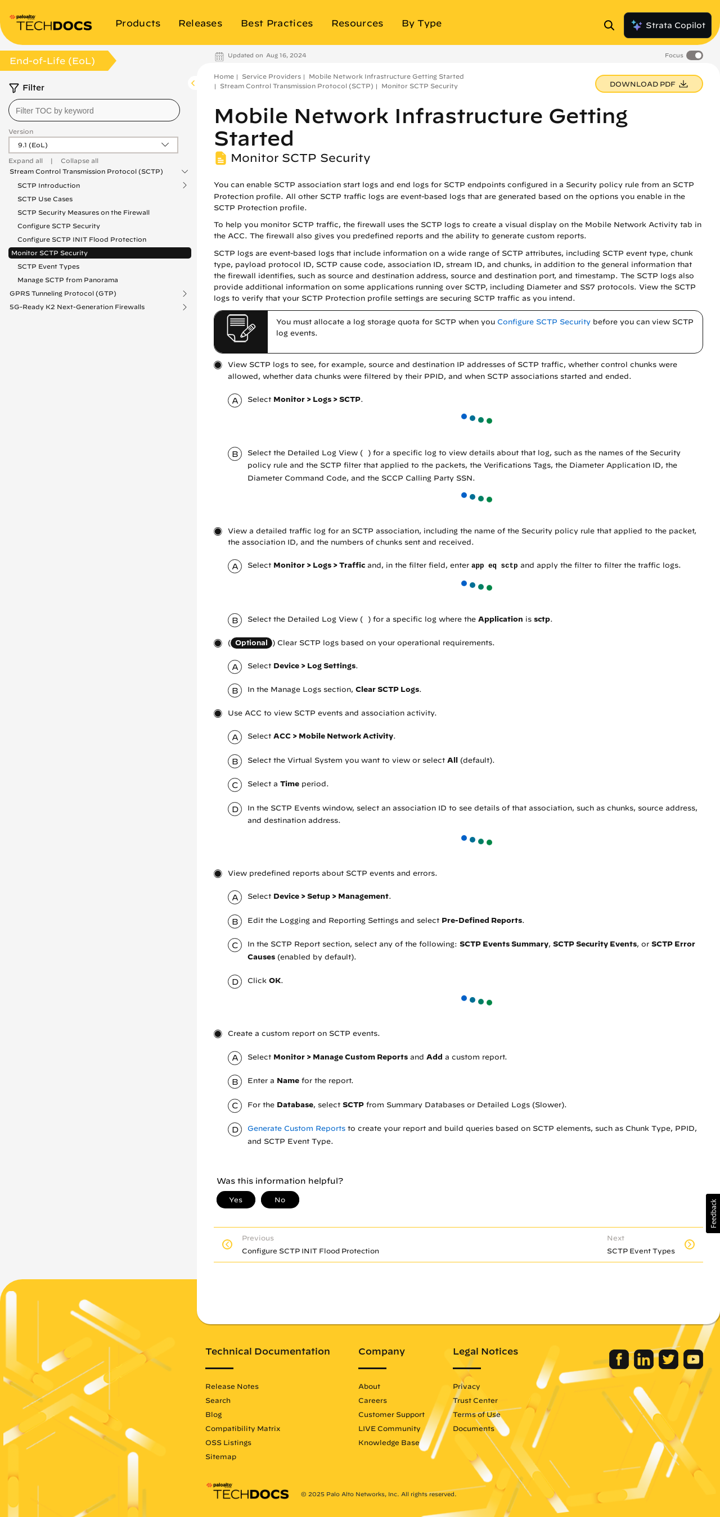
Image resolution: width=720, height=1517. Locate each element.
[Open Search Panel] (612, 25)
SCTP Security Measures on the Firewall (83, 212)
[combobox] (94, 110)
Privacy (466, 1386)
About (369, 1386)
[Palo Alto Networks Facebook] (620, 1366)
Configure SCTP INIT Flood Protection (81, 239)
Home (224, 76)
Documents (473, 1428)
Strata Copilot (667, 25)
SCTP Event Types (48, 266)
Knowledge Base (389, 1442)
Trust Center (475, 1400)
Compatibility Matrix (242, 1428)
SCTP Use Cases (45, 198)
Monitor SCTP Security (49, 252)
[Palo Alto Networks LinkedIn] (645, 1366)
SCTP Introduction (48, 185)
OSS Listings (228, 1442)
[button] (713, 1213)
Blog (213, 1414)
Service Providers (271, 76)
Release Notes (232, 1386)
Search (218, 1400)
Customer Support (391, 1414)
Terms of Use (477, 1414)
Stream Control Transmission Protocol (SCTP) (86, 171)
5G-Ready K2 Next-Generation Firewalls (77, 307)
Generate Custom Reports (296, 1128)
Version (20, 131)
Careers (372, 1400)
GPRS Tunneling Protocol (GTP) (63, 293)
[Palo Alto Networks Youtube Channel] (693, 1366)
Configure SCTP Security (58, 225)
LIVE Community (389, 1428)
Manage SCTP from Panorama (67, 279)
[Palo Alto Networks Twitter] (670, 1366)
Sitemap (220, 1456)
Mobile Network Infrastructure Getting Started (386, 76)
